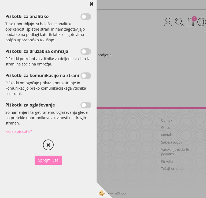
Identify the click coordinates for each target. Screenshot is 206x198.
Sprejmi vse (48, 160)
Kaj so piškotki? (18, 131)
